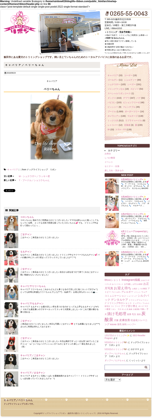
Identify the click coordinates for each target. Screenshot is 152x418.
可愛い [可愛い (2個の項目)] (143, 309)
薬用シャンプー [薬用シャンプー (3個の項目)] (129, 324)
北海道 (127, 125)
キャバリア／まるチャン (32, 372)
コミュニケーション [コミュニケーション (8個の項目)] (115, 295)
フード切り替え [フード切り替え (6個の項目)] (129, 306)
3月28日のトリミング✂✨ (133, 197)
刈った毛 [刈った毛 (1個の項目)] (125, 309)
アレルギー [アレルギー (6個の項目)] (127, 292)
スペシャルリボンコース (119, 93)
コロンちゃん (27, 217)
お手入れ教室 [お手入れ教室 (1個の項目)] (138, 284)
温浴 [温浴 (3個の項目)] (139, 314)
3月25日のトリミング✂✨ (133, 252)
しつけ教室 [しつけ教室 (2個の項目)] (142, 289)
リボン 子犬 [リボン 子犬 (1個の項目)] (116, 309)
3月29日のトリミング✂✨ (133, 179)
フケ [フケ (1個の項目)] (112, 306)
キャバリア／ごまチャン (32, 355)
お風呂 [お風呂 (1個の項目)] (134, 289)
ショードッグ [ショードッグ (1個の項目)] (132, 296)
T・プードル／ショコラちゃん (34, 180)
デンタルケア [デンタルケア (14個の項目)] (119, 299)
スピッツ (134, 89)
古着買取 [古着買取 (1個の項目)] (136, 309)
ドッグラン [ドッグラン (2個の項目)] (137, 303)
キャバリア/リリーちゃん (33, 286)
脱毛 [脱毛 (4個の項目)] (119, 324)
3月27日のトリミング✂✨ (133, 214)
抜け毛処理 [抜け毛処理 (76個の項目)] (116, 314)
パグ (138, 98)
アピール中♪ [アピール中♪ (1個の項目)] (116, 292)
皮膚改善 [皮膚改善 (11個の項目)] (124, 320)
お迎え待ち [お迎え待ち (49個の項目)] (123, 288)
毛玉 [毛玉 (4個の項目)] (134, 314)
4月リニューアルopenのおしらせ (134, 232)
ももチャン (26, 251)
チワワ (126, 98)
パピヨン (112, 102)
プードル (112, 111)
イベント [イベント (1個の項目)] (137, 292)
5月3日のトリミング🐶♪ (116, 342)
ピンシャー (113, 107)
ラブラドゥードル (133, 120)
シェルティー (130, 80)
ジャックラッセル (116, 89)
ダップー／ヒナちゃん (115, 353)
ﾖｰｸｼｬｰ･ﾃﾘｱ (121, 129)
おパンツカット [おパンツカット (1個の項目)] (117, 284)
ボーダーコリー (132, 111)
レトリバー (113, 125)
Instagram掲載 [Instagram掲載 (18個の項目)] (131, 279)
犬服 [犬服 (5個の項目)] (116, 320)
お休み (108, 153)
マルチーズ (132, 116)
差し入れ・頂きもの (114, 170)
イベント (109, 162)
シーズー (131, 84)
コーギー (128, 75)
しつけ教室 (110, 158)
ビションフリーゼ (131, 102)
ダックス (112, 98)
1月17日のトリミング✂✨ (117, 335)
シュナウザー (114, 84)
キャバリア (12, 169)
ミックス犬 (113, 120)
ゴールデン (113, 80)
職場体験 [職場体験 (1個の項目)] (113, 324)
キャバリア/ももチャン (31, 303)
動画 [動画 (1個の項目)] (130, 309)
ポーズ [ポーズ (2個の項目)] (141, 306)
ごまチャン (26, 234)
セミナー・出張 (112, 166)
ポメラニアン (114, 116)
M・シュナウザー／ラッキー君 (34, 176)
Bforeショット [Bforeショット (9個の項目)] (113, 280)
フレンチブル (129, 107)
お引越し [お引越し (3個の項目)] (128, 284)
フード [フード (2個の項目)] (117, 306)
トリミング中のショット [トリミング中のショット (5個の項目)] (119, 303)
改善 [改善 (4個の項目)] (129, 314)
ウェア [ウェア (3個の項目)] (144, 292)
